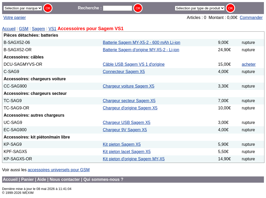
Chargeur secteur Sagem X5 (129, 100)
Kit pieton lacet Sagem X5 (127, 151)
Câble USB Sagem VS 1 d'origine (134, 64)
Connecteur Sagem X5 (124, 71)
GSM (23, 29)
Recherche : (105, 8)
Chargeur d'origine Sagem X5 (130, 108)
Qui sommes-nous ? (103, 179)
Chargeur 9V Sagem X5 (125, 130)
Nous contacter (65, 179)
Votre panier (14, 17)
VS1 (52, 29)
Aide (41, 179)
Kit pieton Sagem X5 (122, 144)
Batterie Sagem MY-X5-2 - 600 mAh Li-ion (141, 42)
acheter (249, 64)
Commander (251, 17)
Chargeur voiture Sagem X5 (128, 86)
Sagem (38, 29)
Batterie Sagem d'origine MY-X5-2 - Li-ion (141, 50)
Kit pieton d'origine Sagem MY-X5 (134, 159)
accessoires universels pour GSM (59, 170)
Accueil (9, 29)
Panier (27, 179)
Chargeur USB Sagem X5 (126, 122)
